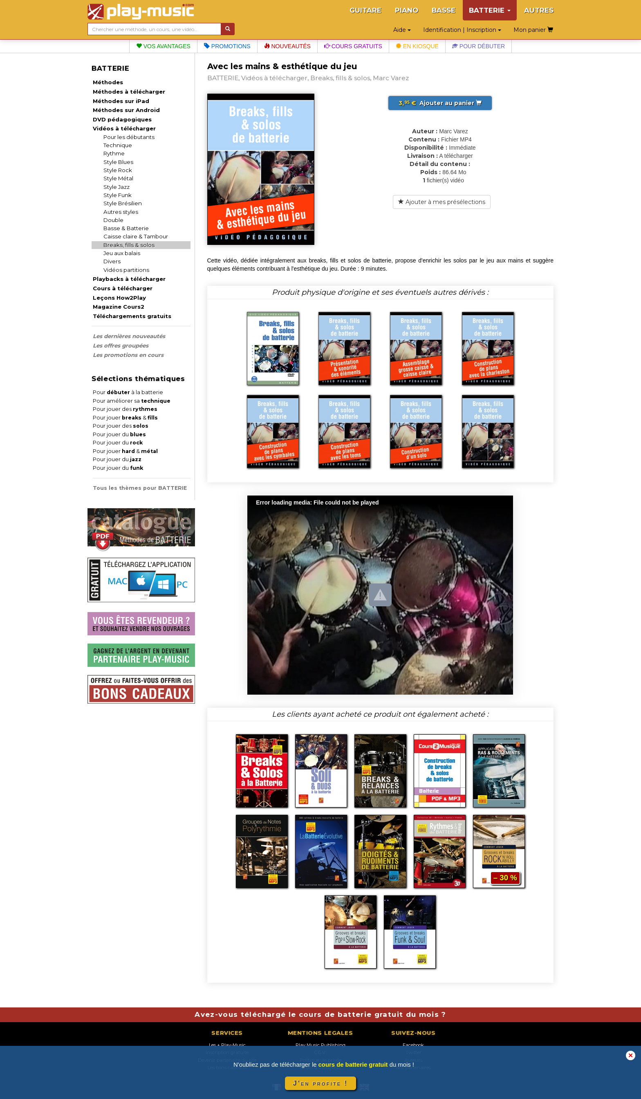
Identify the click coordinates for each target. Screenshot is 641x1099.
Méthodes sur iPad (121, 101)
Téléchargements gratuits (132, 316)
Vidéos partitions (126, 270)
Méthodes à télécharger (129, 91)
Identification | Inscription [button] (462, 30)
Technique (117, 145)
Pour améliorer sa (131, 401)
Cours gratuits (353, 46)
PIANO (406, 10)
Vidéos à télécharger (124, 128)
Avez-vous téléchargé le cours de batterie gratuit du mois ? (320, 1014)
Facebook (413, 1045)
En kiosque (417, 46)
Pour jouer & (125, 418)
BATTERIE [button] (490, 10)
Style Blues (118, 162)
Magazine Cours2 (118, 306)
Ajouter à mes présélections (441, 202)
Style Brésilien (122, 203)
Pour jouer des (125, 409)
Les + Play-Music (227, 1045)
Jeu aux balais (121, 253)
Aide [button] (402, 30)
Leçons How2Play (119, 297)
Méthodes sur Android (126, 110)
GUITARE (365, 10)
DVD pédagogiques (122, 119)
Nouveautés (287, 46)
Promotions (227, 46)
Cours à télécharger (122, 288)
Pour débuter (478, 46)
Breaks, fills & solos (129, 245)
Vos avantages (163, 46)
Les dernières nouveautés (129, 336)
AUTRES (539, 10)
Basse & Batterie (126, 228)
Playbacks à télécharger (129, 279)
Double (113, 220)
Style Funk (117, 195)
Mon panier (533, 30)
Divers (112, 261)
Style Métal (118, 178)
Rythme (114, 153)
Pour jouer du (119, 434)
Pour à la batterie (128, 392)
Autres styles (120, 212)
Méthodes (108, 82)
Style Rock (117, 170)
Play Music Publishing (320, 1045)
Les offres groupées (120, 345)
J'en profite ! (320, 1083)
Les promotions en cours (128, 355)
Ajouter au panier (440, 103)
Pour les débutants (129, 137)
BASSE (443, 10)
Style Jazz (116, 187)
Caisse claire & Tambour (135, 236)
